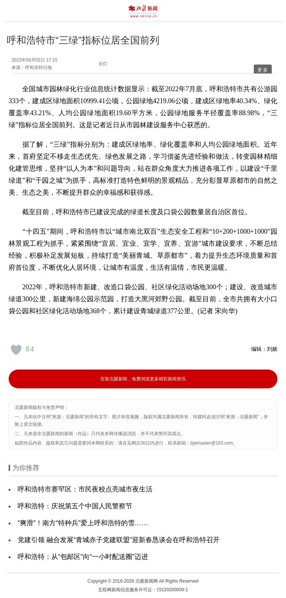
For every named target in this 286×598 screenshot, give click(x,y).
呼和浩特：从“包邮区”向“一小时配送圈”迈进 (83, 556)
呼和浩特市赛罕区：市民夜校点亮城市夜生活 (85, 489)
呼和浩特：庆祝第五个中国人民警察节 (75, 506)
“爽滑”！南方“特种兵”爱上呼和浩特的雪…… (83, 523)
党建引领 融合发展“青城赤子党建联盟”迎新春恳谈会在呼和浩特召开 (119, 540)
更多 (263, 70)
